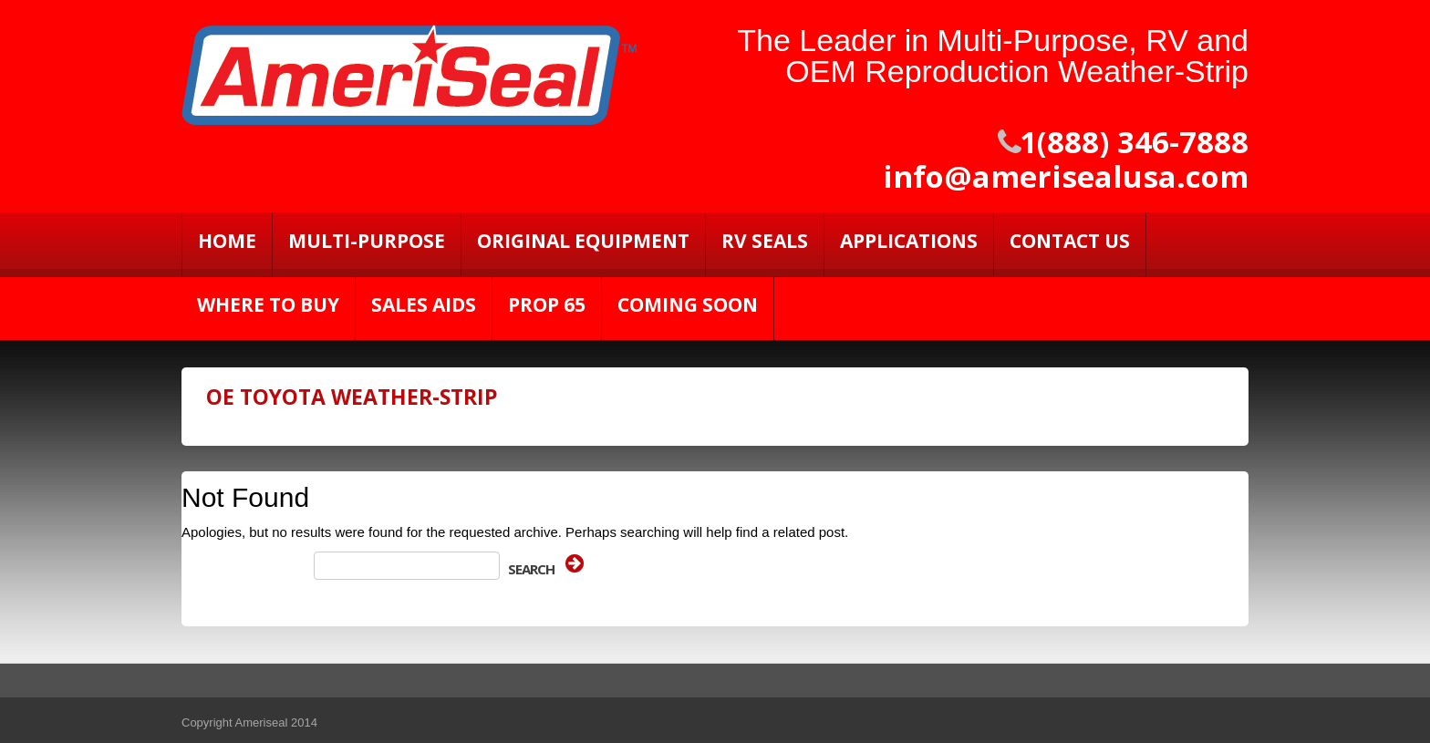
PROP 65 (546, 304)
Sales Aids (423, 304)
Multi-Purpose (366, 240)
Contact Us (1070, 240)
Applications (909, 240)
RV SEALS (764, 240)
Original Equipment (583, 240)
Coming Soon (687, 304)
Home (227, 240)
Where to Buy (268, 304)
